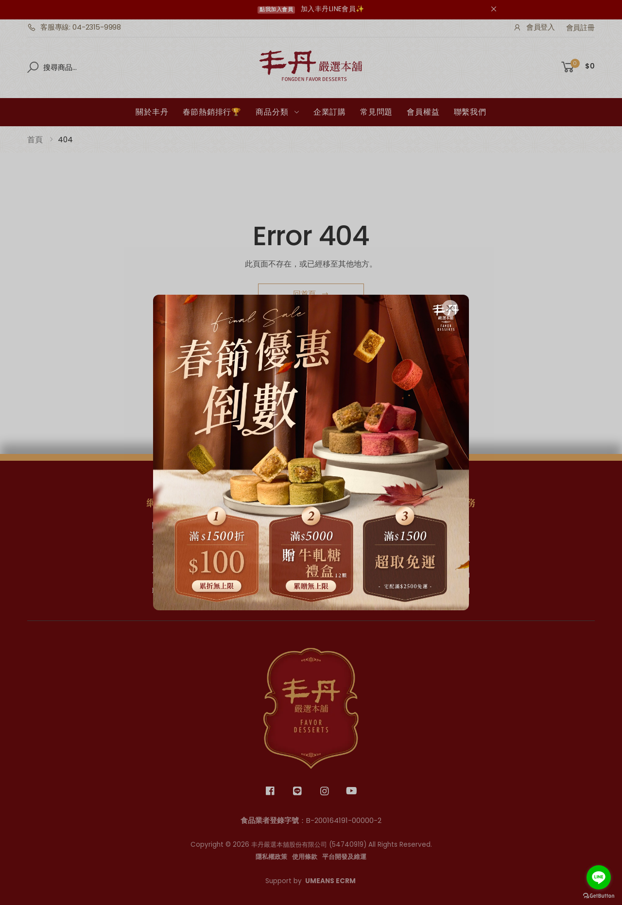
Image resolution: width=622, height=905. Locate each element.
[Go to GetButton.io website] (598, 895)
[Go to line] (599, 877)
